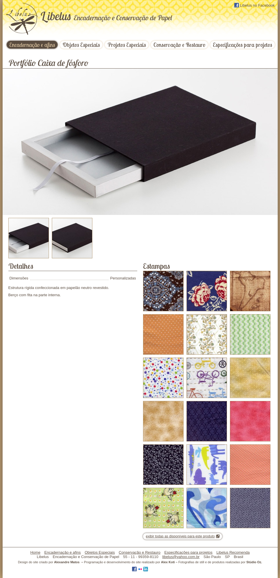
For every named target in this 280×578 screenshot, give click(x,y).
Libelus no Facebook (254, 5)
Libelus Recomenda (233, 552)
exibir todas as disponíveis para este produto (180, 536)
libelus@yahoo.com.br (181, 557)
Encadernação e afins (32, 44)
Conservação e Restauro (179, 44)
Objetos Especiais (81, 44)
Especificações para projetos (242, 44)
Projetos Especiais (126, 44)
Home (35, 552)
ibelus (106, 16)
